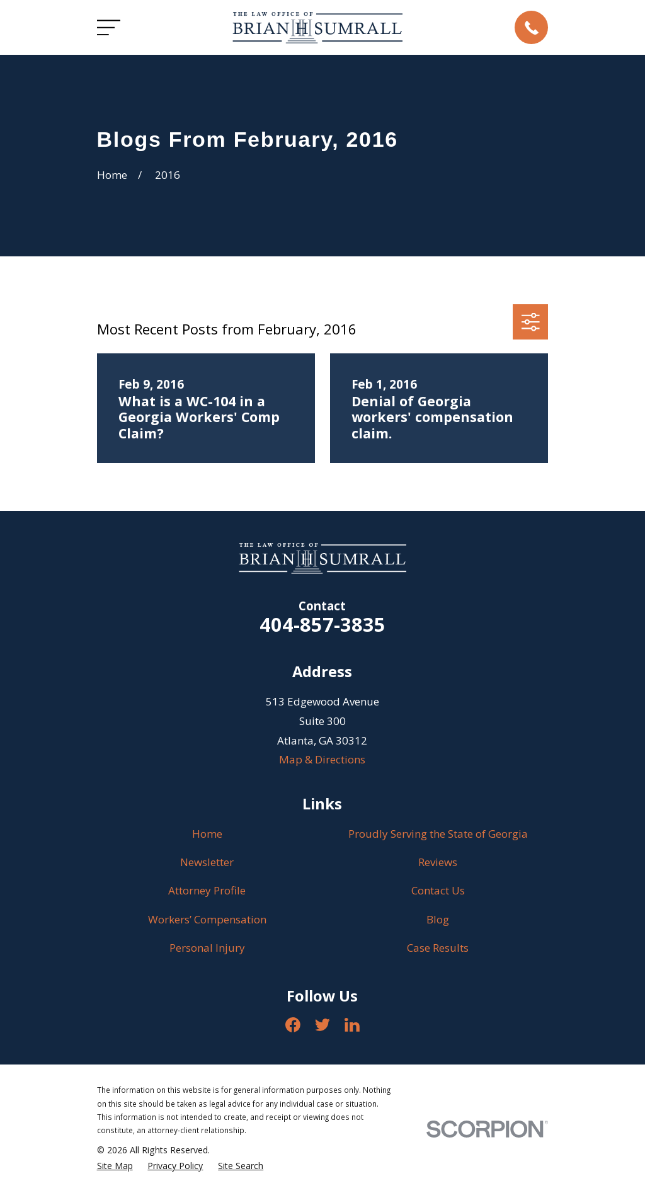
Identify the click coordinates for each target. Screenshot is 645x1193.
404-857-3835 (322, 624)
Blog (437, 919)
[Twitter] (322, 1024)
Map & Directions (322, 759)
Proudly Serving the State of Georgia (438, 833)
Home (207, 833)
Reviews (437, 862)
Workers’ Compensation (207, 919)
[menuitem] (115, 1166)
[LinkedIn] (352, 1024)
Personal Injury (207, 947)
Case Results (438, 947)
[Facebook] (292, 1024)
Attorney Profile (207, 890)
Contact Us (438, 890)
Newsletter (207, 862)
